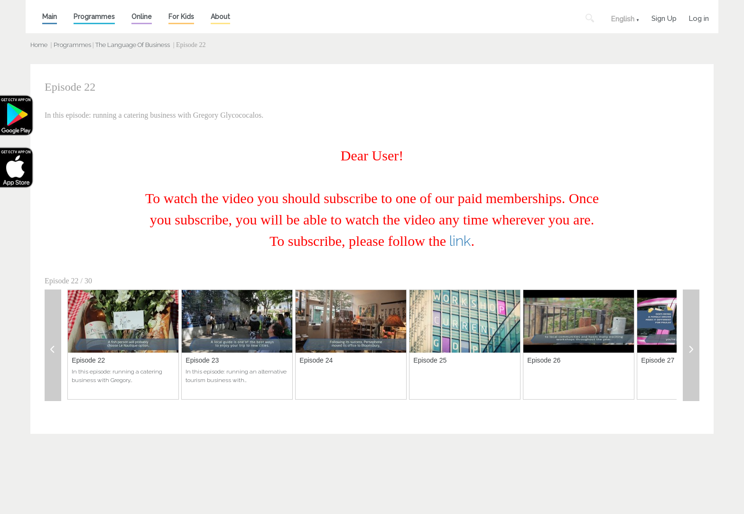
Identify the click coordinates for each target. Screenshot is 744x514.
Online (141, 16)
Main (49, 16)
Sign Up (664, 17)
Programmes (94, 16)
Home (38, 44)
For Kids (181, 16)
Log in (698, 17)
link (460, 241)
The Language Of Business (132, 44)
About (220, 16)
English (622, 19)
